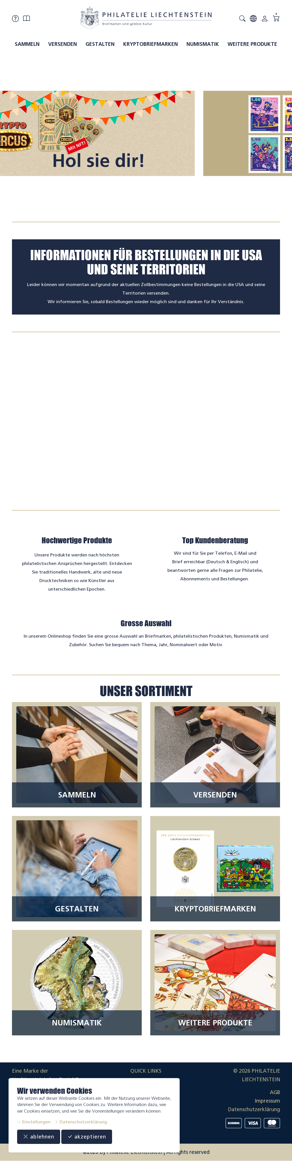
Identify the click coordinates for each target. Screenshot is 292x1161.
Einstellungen (33, 1122)
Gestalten (100, 44)
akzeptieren (86, 1137)
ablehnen (38, 1137)
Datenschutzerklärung (80, 1122)
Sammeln (27, 44)
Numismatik (202, 44)
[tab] (141, 209)
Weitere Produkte (252, 44)
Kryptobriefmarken (150, 44)
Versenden (62, 44)
